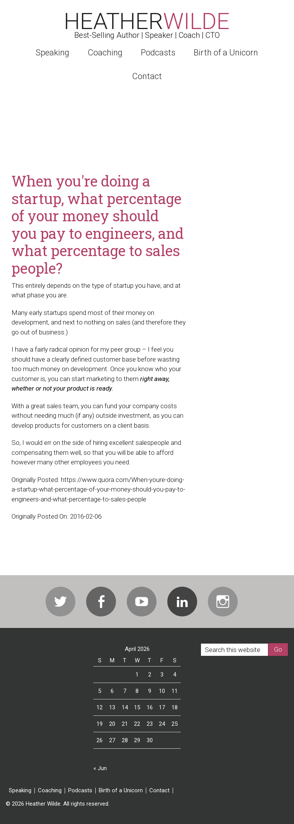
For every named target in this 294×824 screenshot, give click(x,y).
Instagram (223, 601)
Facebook (101, 601)
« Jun (100, 768)
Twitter (60, 601)
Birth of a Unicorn (121, 790)
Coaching (50, 790)
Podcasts (80, 790)
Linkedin (182, 601)
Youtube (142, 601)
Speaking (20, 790)
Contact (159, 790)
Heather (147, 21)
